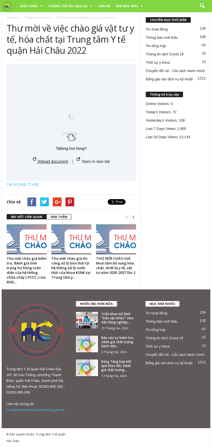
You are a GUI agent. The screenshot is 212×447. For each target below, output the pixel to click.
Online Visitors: (158, 104)
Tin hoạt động (157, 29)
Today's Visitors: (159, 112)
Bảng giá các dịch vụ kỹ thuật (169, 79)
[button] (202, 6)
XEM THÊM (59, 217)
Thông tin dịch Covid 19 (165, 54)
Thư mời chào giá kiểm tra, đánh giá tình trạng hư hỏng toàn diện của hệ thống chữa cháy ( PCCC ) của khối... (26, 270)
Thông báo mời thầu (38, 17)
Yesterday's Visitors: (162, 120)
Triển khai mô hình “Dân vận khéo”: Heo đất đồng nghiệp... (117, 318)
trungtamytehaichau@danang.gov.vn (35, 410)
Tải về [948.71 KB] (23, 184)
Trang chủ (13, 17)
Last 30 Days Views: (162, 137)
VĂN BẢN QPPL (129, 6)
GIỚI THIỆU (31, 6)
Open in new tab (93, 160)
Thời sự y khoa (158, 62)
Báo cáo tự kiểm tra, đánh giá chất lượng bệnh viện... (117, 341)
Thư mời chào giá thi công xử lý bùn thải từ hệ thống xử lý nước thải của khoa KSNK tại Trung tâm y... (71, 268)
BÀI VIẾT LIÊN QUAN (26, 217)
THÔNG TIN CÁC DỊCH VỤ (70, 6)
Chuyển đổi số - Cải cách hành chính (175, 71)
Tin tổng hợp (156, 46)
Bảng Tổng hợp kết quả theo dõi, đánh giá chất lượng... (116, 365)
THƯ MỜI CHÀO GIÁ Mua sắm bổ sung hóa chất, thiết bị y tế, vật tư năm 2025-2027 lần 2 (115, 265)
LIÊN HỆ (104, 6)
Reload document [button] (50, 160)
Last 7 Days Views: (161, 129)
